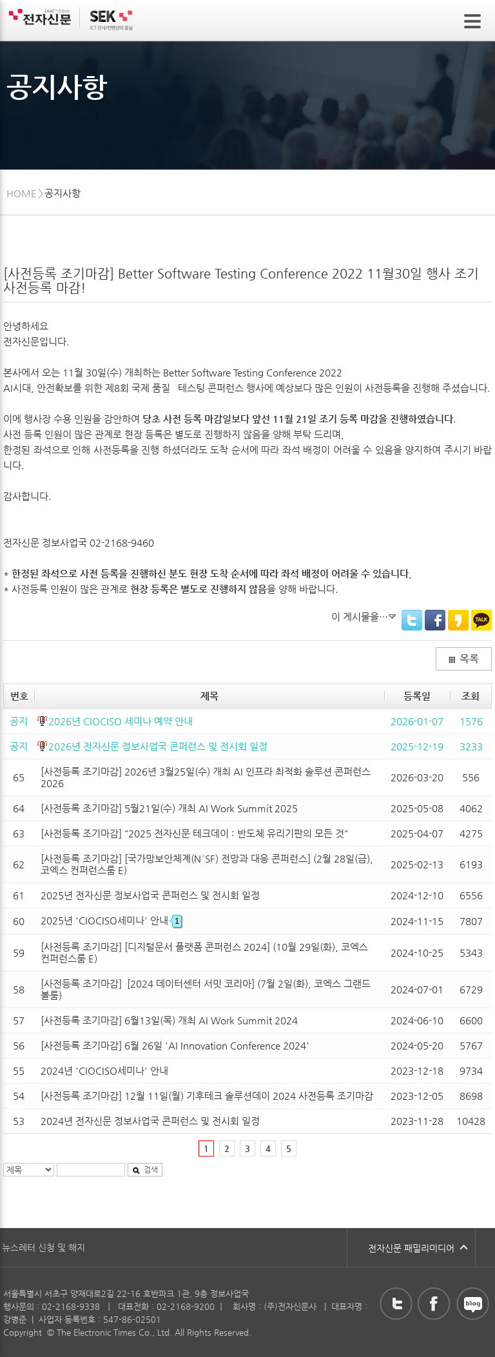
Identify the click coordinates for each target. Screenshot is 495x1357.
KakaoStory (458, 620)
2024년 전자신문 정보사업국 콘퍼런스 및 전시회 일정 (150, 1120)
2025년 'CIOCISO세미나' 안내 (111, 920)
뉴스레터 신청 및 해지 (43, 1247)
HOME (21, 193)
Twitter (412, 620)
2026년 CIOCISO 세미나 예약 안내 (120, 721)
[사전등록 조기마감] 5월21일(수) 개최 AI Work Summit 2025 (169, 808)
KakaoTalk (481, 620)
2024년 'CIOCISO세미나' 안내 (104, 1070)
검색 (145, 1169)
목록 (463, 659)
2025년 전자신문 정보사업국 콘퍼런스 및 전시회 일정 (150, 895)
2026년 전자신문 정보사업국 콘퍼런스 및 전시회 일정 (157, 746)
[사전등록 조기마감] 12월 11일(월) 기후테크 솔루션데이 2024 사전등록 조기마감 (207, 1095)
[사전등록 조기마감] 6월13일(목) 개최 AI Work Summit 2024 (169, 1020)
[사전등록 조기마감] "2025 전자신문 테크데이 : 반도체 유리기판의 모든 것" (194, 833)
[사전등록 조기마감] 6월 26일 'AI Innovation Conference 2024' (175, 1045)
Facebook (435, 620)
